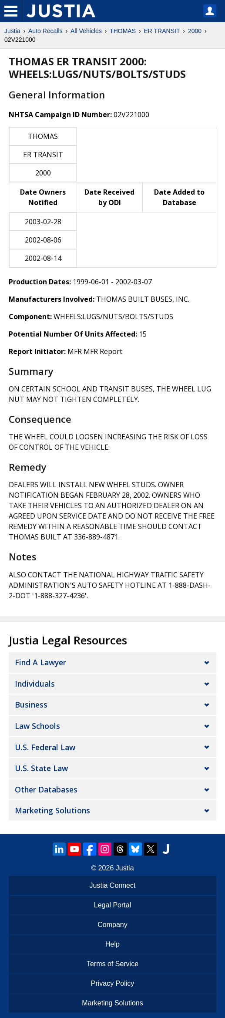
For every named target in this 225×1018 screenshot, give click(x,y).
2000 (194, 30)
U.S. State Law (41, 768)
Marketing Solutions (52, 810)
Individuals (35, 683)
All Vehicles (86, 30)
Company (112, 924)
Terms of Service (112, 963)
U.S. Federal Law (45, 747)
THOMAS (123, 30)
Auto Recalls (45, 30)
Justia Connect (113, 885)
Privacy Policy (112, 983)
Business (31, 704)
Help (112, 944)
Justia (12, 30)
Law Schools (37, 726)
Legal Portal (112, 905)
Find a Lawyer (40, 662)
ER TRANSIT (162, 30)
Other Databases (46, 789)
